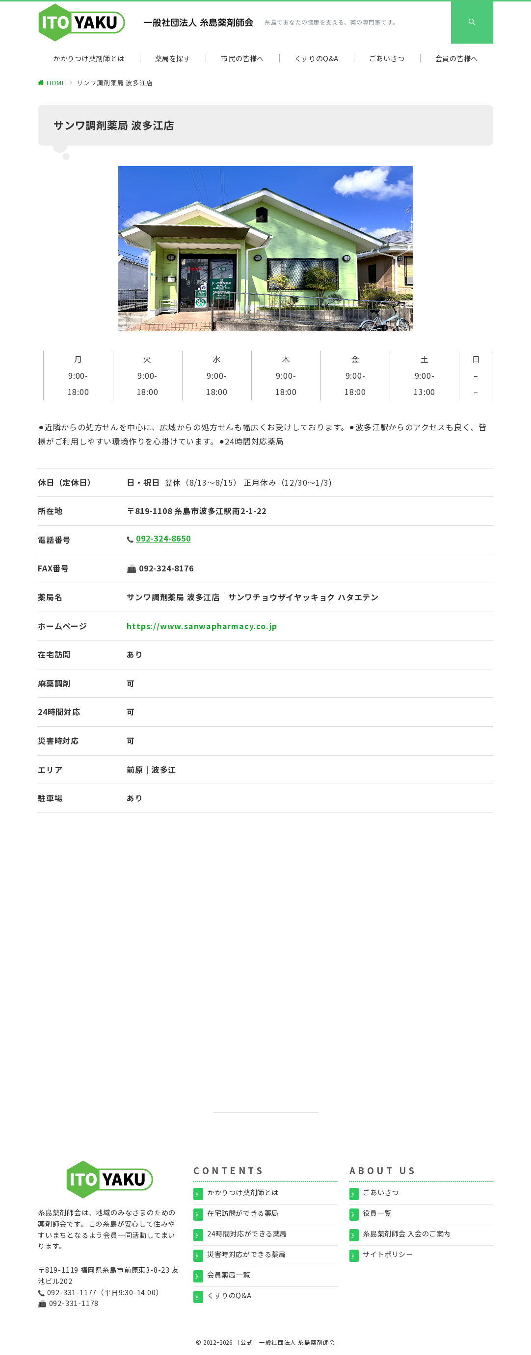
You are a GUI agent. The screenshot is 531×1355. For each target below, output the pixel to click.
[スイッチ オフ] (472, 22)
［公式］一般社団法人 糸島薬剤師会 (284, 1342)
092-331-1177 (72, 1292)
